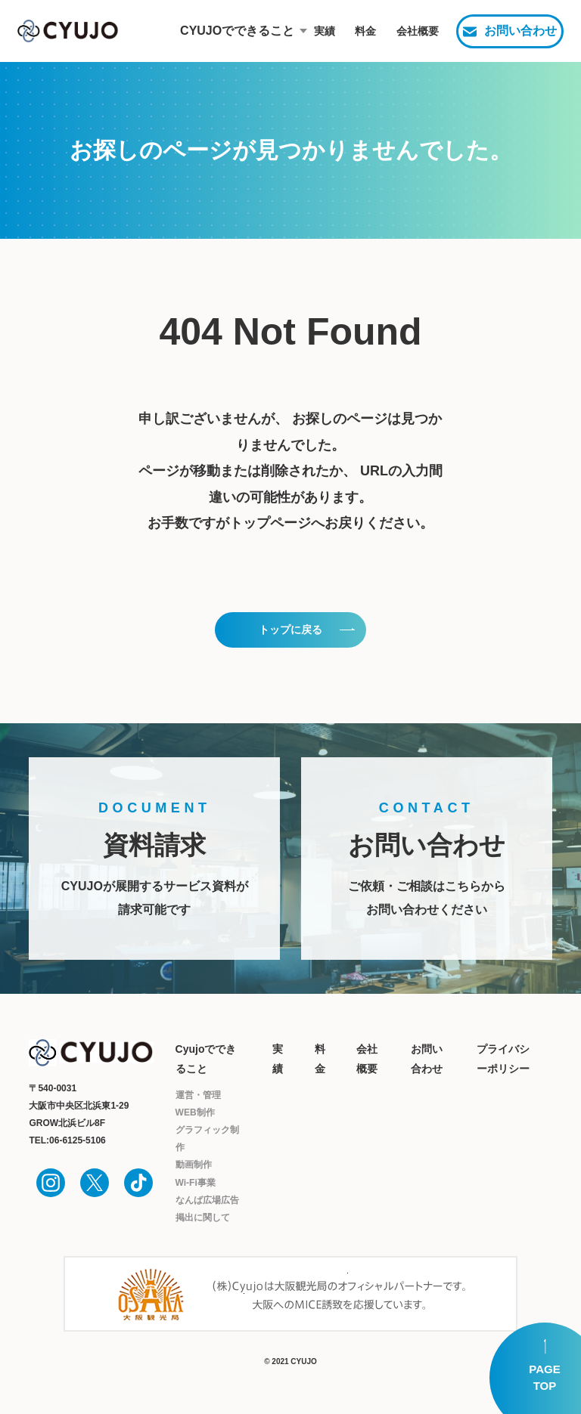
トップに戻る (290, 629)
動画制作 (194, 1164)
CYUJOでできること (225, 30)
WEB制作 (195, 1112)
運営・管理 (198, 1095)
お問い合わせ (520, 30)
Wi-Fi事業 (196, 1182)
